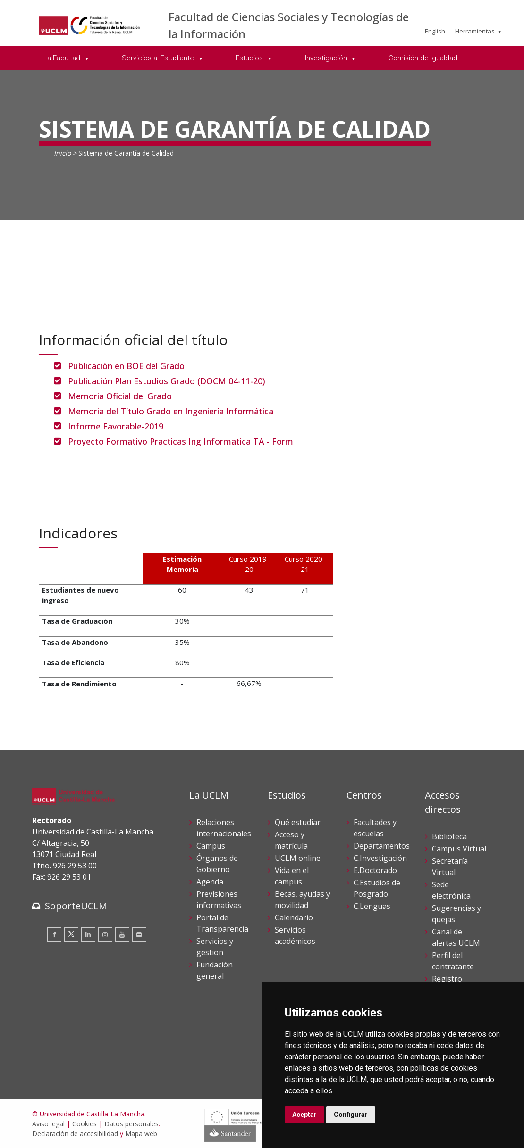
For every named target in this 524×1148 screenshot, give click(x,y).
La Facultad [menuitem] (62, 58)
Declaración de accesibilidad (75, 1133)
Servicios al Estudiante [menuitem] (159, 58)
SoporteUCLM (76, 906)
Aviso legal (48, 1123)
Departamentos (382, 846)
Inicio (62, 153)
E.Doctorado (375, 870)
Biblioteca (449, 836)
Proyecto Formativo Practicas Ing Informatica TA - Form (180, 441)
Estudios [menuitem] (250, 58)
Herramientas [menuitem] (475, 31)
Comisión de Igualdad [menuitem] (423, 58)
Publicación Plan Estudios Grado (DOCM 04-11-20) (166, 381)
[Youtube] (122, 934)
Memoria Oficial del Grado (120, 396)
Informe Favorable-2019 (115, 426)
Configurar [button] (351, 1114)
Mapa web (141, 1133)
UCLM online (298, 858)
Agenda (209, 881)
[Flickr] (139, 934)
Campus (210, 846)
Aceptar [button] (304, 1114)
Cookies (84, 1123)
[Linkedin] (88, 934)
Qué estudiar (298, 822)
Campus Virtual (459, 848)
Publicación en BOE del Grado (126, 366)
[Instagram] (105, 934)
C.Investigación (380, 858)
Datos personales (131, 1123)
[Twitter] (71, 934)
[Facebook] (54, 934)
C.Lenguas (372, 906)
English (435, 31)
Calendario (294, 917)
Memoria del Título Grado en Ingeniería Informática (170, 411)
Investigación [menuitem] (327, 58)
